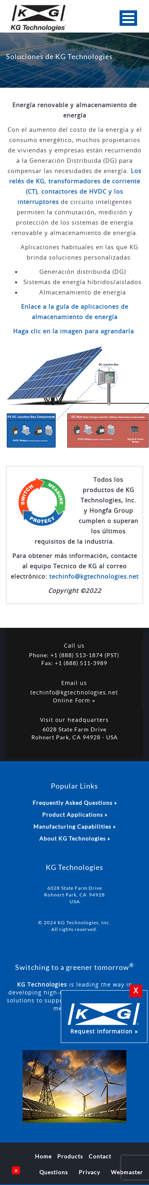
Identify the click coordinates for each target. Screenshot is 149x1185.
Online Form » (74, 700)
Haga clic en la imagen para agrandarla (73, 331)
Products (70, 1156)
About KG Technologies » (74, 838)
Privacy (89, 1172)
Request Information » (104, 1017)
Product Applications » (74, 814)
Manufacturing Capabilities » (74, 826)
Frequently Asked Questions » (75, 802)
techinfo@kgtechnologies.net (94, 576)
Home (43, 1156)
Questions (53, 1172)
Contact (100, 1156)
